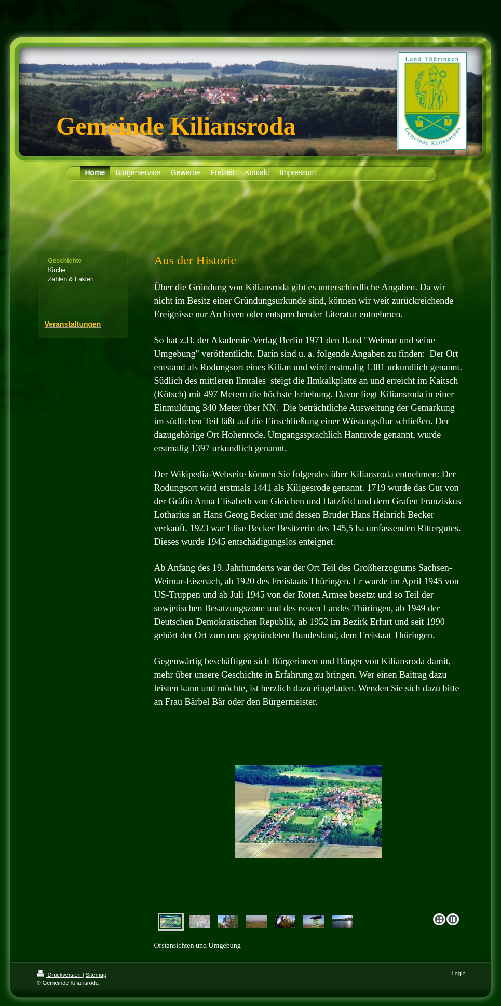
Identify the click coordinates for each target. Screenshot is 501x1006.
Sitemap (96, 975)
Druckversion (60, 975)
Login (459, 973)
